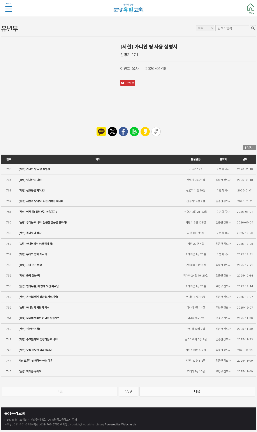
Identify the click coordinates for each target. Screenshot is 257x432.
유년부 (9, 28)
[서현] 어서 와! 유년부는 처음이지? (38, 211)
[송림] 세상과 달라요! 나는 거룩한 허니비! (41, 201)
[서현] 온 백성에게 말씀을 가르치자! (38, 296)
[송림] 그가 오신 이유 (30, 265)
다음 (197, 391)
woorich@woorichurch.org (86, 424)
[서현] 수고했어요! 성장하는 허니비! (38, 339)
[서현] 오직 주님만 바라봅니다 (35, 350)
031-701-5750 (23, 424)
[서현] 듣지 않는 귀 (29, 275)
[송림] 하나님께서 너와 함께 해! (36, 243)
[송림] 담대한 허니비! (30, 180)
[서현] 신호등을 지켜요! (32, 190)
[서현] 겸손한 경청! (29, 328)
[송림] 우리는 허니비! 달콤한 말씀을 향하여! (43, 222)
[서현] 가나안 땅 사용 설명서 (34, 169)
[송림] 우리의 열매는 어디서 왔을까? (39, 318)
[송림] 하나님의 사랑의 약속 (34, 307)
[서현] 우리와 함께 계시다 (33, 254)
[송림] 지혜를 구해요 (30, 371)
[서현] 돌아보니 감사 (30, 233)
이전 (60, 391)
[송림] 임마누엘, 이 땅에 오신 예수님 (39, 286)
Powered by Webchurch (120, 424)
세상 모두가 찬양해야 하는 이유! (36, 360)
